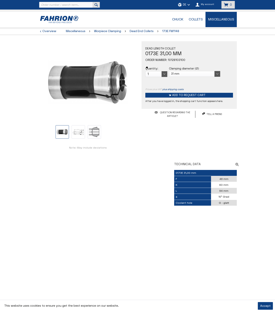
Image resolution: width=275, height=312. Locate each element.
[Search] (96, 5)
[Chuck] (177, 19)
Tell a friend (212, 114)
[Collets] (195, 19)
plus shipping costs (173, 89)
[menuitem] (69, 5)
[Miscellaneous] (221, 19)
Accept (265, 306)
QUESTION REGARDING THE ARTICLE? (172, 114)
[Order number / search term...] (69, 5)
